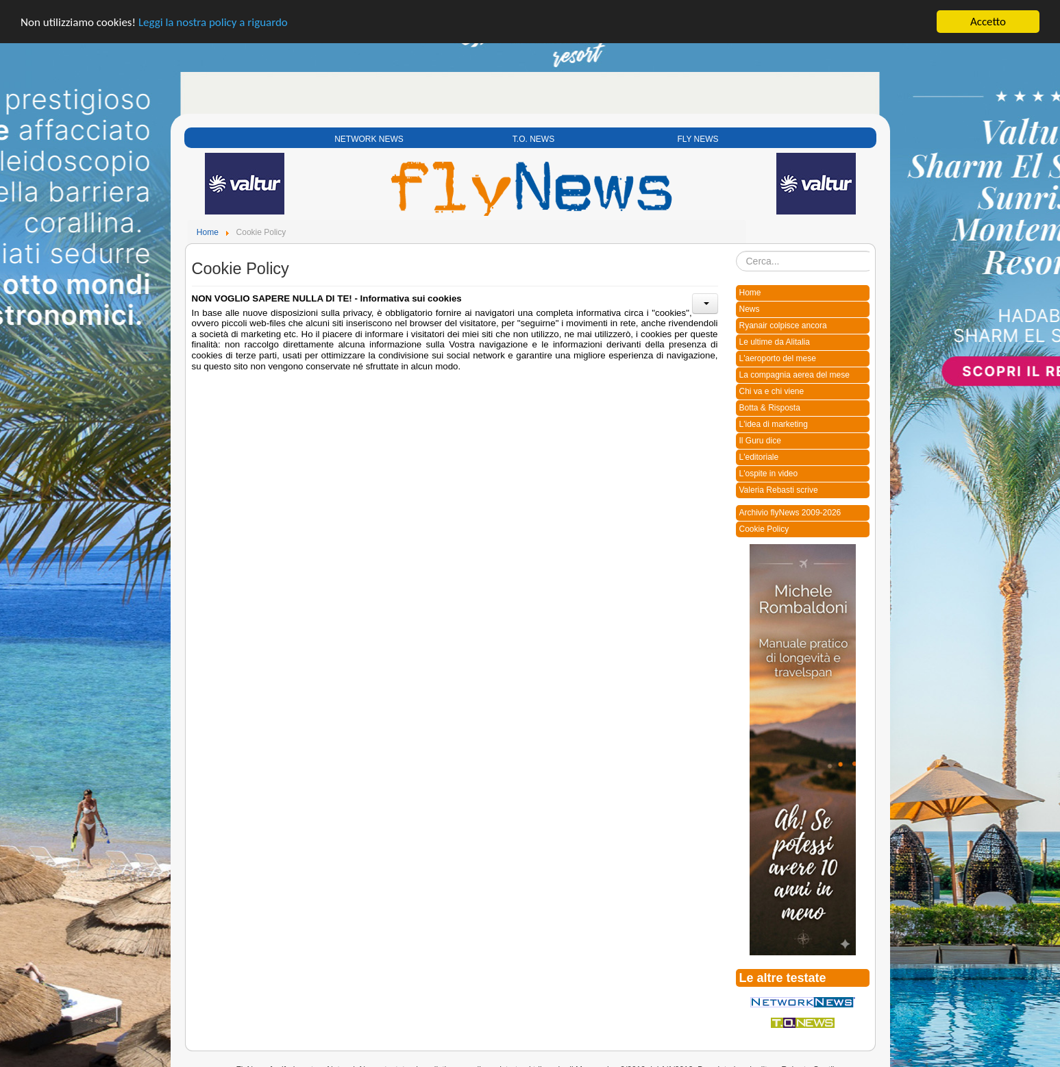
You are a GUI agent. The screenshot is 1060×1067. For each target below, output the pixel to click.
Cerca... (736, 245)
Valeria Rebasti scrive (778, 484)
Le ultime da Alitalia (774, 336)
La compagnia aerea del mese (794, 369)
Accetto (988, 16)
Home (750, 287)
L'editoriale (759, 451)
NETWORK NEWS (369, 133)
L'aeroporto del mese (777, 353)
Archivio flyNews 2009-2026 (790, 507)
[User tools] (705, 298)
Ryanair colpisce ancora (783, 320)
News (749, 303)
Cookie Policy (764, 523)
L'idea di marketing (773, 419)
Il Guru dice (760, 435)
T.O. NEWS (533, 133)
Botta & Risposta (769, 402)
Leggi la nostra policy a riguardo (213, 16)
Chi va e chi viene (771, 386)
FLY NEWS (697, 133)
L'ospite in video (768, 468)
